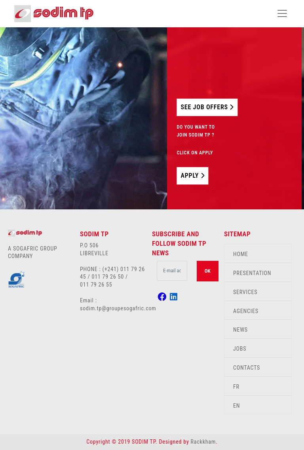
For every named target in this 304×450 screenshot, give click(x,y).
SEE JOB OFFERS (207, 107)
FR (236, 387)
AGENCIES (245, 311)
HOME (240, 254)
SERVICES (245, 292)
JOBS (239, 349)
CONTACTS (246, 368)
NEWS (240, 330)
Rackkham (203, 442)
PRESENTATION (252, 273)
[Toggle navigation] (282, 13)
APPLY (192, 175)
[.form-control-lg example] (172, 271)
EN (236, 406)
